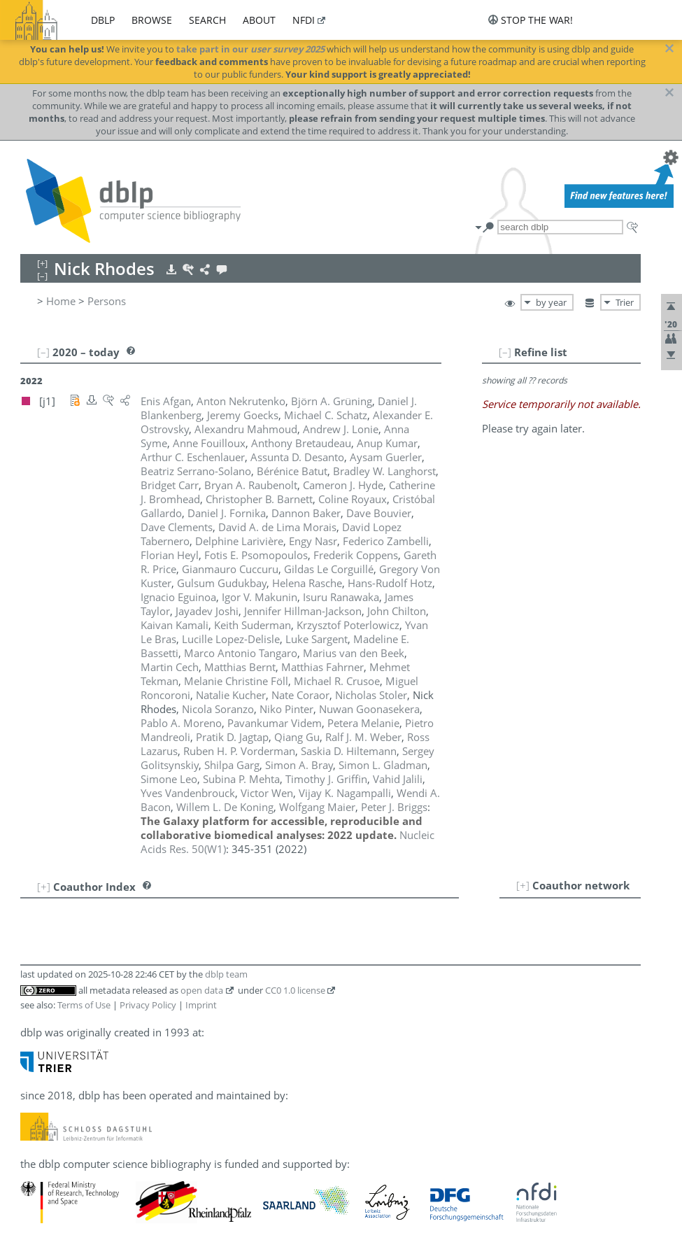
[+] (523, 885)
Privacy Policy (148, 1005)
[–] (505, 352)
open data (201, 990)
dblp (103, 20)
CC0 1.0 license (295, 990)
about (259, 20)
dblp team (226, 974)
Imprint (201, 1005)
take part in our (250, 49)
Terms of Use (84, 1005)
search (207, 20)
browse (152, 20)
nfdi (303, 20)
